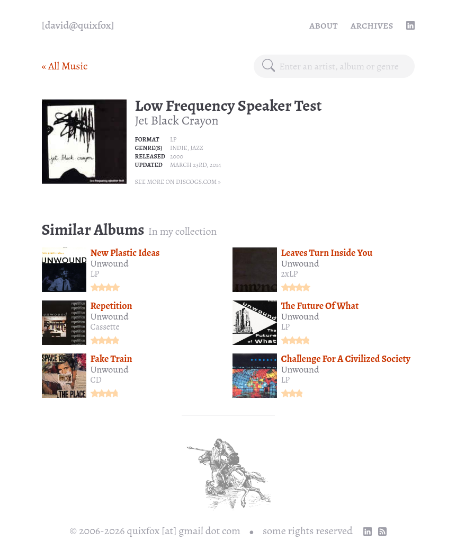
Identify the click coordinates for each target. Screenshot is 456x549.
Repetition (111, 305)
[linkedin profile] (410, 25)
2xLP (289, 274)
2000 (176, 156)
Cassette (105, 327)
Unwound (110, 263)
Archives (372, 25)
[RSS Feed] (382, 531)
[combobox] (342, 66)
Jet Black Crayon (177, 120)
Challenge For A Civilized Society (345, 358)
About (323, 25)
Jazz (196, 148)
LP (173, 139)
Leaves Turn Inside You (327, 252)
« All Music (65, 66)
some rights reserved (308, 531)
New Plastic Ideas (125, 252)
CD (96, 380)
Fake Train (111, 358)
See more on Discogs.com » (178, 182)
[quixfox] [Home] (78, 25)
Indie (178, 148)
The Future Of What (320, 305)
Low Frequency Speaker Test (228, 105)
